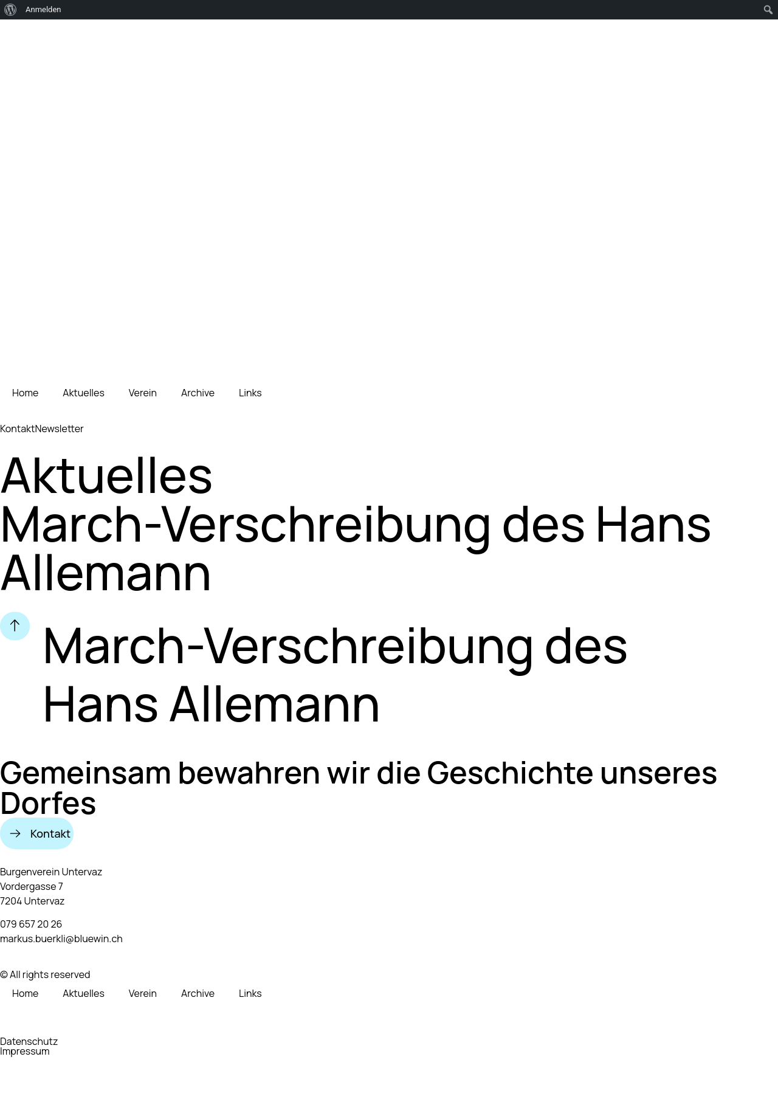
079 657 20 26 (31, 924)
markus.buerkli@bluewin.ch (61, 938)
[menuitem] (10, 9)
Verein (143, 392)
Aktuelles (84, 392)
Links (250, 392)
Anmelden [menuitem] (43, 9)
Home (25, 392)
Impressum (25, 1051)
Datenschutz (29, 1041)
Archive (198, 392)
